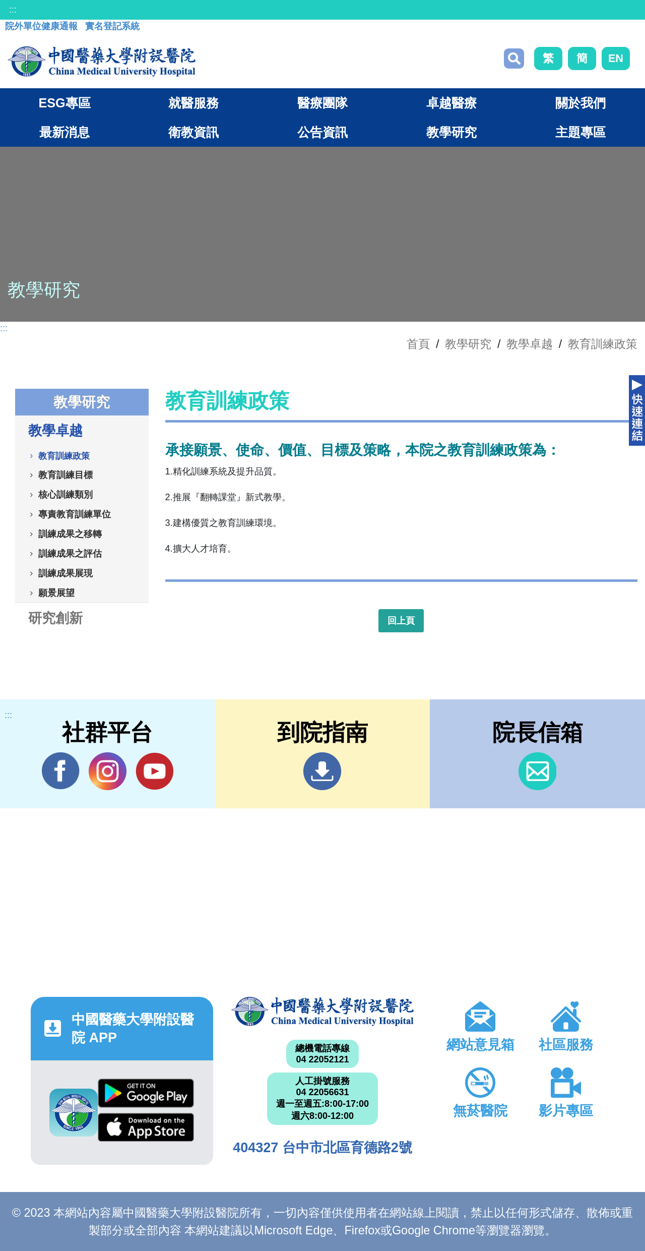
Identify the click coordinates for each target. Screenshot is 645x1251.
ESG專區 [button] (64, 103)
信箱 (537, 771)
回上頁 (401, 621)
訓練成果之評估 (70, 553)
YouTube (154, 771)
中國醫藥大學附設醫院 (322, 1011)
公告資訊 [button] (322, 132)
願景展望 (56, 592)
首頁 (418, 343)
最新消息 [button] (64, 132)
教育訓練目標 (65, 474)
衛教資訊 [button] (193, 132)
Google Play (146, 1093)
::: (13, 10)
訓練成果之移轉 (70, 533)
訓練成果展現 (65, 572)
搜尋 (514, 58)
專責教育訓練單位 (74, 513)
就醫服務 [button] (193, 103)
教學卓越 (529, 343)
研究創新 (55, 618)
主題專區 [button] (580, 132)
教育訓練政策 (602, 343)
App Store (146, 1127)
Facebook (61, 771)
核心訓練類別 (65, 494)
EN (615, 58)
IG (107, 771)
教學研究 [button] (451, 132)
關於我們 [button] (580, 103)
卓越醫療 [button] (451, 103)
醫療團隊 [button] (322, 103)
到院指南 (322, 771)
